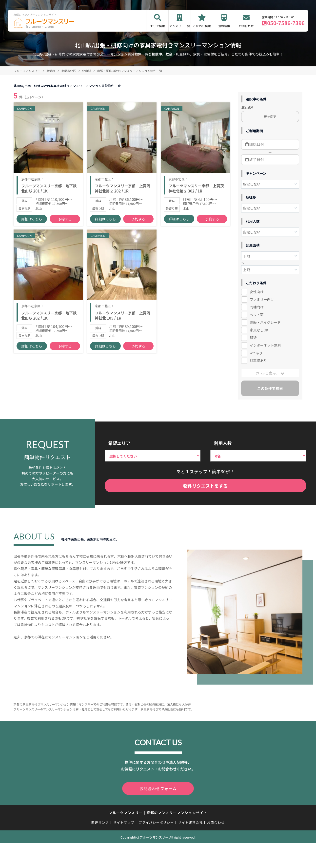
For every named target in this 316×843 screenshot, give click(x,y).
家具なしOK (259, 329)
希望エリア (119, 443)
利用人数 (223, 443)
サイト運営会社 (190, 821)
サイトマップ (124, 821)
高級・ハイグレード (265, 322)
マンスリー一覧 (179, 26)
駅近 (253, 337)
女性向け (257, 291)
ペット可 (257, 314)
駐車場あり (258, 360)
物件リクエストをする (205, 485)
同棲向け (257, 307)
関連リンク (100, 821)
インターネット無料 (265, 345)
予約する (64, 227)
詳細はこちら (31, 227)
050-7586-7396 (286, 23)
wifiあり (256, 352)
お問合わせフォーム (158, 788)
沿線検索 (224, 26)
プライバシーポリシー (156, 821)
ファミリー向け (262, 299)
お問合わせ (246, 26)
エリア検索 (157, 26)
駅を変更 (270, 116)
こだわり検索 (202, 26)
